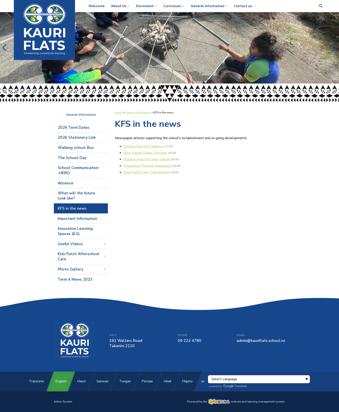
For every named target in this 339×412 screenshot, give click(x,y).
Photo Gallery (82, 269)
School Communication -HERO (78, 170)
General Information (81, 116)
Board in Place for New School (146, 159)
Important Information (77, 218)
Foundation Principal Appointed (147, 165)
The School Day (72, 157)
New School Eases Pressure (145, 152)
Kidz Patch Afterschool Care (82, 256)
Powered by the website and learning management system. (236, 402)
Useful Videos (82, 243)
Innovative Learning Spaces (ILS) (75, 231)
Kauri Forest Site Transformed (146, 172)
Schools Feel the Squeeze (143, 146)
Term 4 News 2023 (75, 279)
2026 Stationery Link (77, 137)
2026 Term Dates (74, 127)
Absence (65, 183)
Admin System (63, 402)
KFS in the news (72, 208)
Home (118, 112)
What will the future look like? (76, 195)
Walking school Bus (76, 147)
